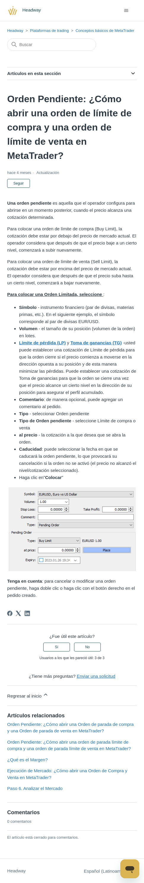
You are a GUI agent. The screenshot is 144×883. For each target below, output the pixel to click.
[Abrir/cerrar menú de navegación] (126, 10)
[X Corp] (18, 613)
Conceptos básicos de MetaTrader (105, 30)
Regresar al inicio (28, 695)
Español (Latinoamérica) (110, 871)
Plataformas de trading (49, 30)
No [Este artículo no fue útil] (87, 647)
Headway (15, 30)
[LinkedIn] (27, 613)
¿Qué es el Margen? (27, 759)
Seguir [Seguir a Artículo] (18, 183)
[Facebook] (9, 613)
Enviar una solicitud (96, 676)
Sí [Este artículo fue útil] (56, 647)
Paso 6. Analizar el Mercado (35, 788)
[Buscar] (51, 44)
